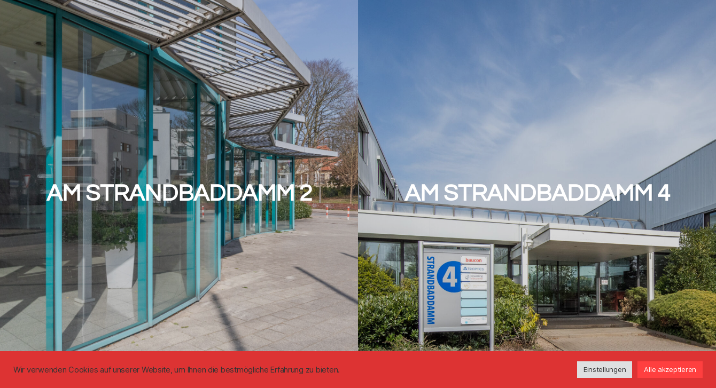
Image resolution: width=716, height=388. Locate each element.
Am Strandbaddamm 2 (179, 193)
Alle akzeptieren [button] (670, 369)
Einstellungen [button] (604, 369)
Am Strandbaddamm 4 (537, 193)
